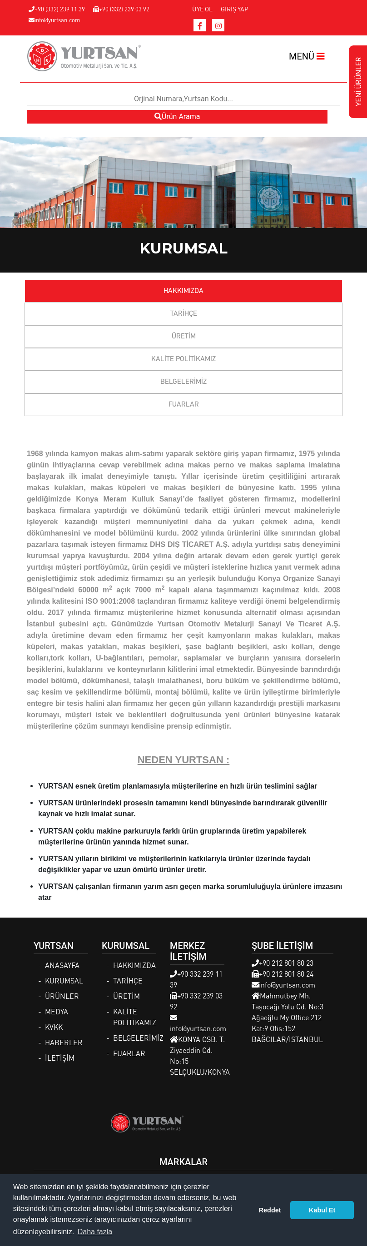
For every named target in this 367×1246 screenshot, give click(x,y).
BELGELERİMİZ (183, 382)
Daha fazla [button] (95, 1232)
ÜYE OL (202, 9)
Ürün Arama (177, 116)
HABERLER (64, 1042)
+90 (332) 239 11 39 (57, 9)
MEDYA (56, 1011)
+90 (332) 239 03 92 (121, 9)
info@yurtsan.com (54, 20)
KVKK (54, 1027)
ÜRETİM (184, 336)
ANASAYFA (62, 965)
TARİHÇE (183, 314)
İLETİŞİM (59, 1057)
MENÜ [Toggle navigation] (307, 56)
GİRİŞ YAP (234, 9)
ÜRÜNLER (62, 996)
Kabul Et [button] (322, 1210)
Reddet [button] (270, 1210)
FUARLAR (184, 404)
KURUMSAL (64, 980)
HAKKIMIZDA (183, 291)
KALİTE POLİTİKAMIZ (183, 359)
